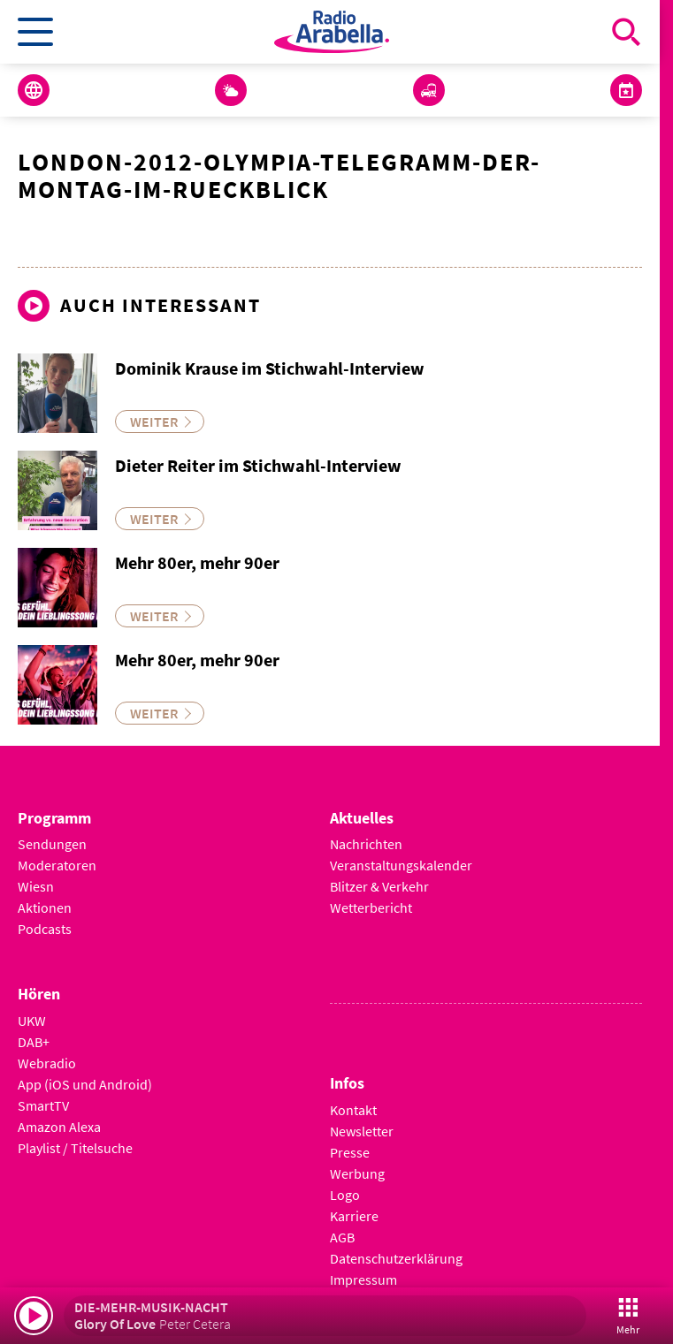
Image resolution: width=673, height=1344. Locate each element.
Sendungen (52, 844)
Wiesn (36, 886)
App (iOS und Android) (85, 1084)
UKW (32, 1020)
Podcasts (45, 929)
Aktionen (45, 907)
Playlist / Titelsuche (75, 1148)
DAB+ (34, 1042)
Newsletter (362, 1131)
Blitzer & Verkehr (379, 886)
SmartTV (43, 1105)
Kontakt (353, 1110)
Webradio (47, 1063)
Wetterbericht (371, 907)
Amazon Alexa (59, 1126)
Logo (345, 1195)
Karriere (354, 1216)
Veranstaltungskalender (401, 865)
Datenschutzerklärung (396, 1258)
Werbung (357, 1173)
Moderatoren (57, 865)
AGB (342, 1237)
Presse (350, 1152)
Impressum (363, 1279)
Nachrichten (366, 844)
